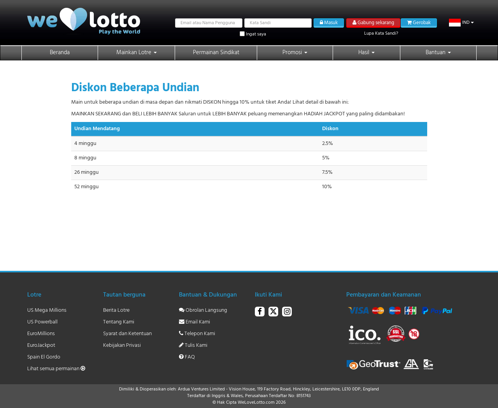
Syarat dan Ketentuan (127, 333)
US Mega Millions (47, 310)
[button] (462, 23)
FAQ (187, 357)
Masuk (329, 23)
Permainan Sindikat (216, 52)
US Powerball (42, 322)
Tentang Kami (118, 322)
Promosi (294, 52)
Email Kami (194, 322)
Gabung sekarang (373, 23)
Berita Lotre (116, 310)
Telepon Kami (197, 333)
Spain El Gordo (43, 357)
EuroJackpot (41, 345)
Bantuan (438, 52)
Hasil (366, 52)
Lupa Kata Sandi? (381, 33)
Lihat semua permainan (56, 368)
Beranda (60, 52)
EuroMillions (41, 333)
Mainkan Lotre (136, 52)
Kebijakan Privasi (122, 345)
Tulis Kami (193, 345)
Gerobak (419, 23)
